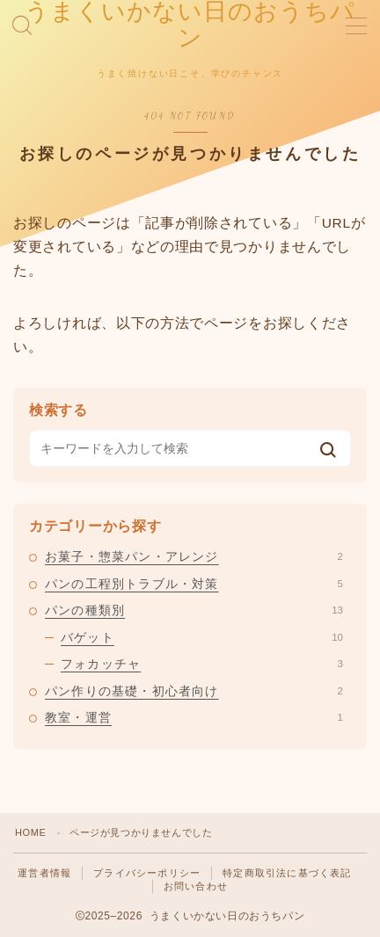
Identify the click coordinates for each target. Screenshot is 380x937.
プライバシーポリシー (147, 873)
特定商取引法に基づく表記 (287, 873)
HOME (30, 832)
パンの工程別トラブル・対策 (194, 584)
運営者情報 (44, 873)
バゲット (202, 637)
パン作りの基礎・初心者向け (194, 691)
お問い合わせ (196, 886)
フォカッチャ (202, 664)
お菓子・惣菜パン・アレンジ (194, 556)
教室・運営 (194, 717)
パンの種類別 (194, 610)
